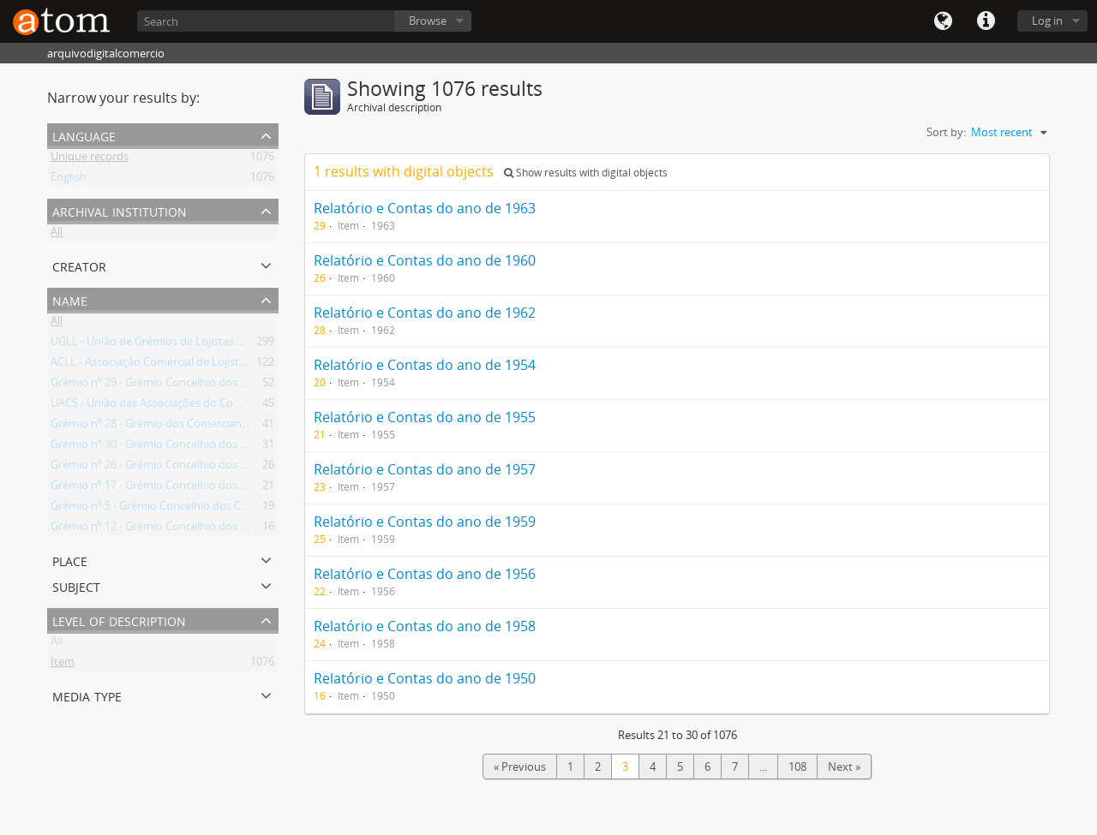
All (57, 234)
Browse (428, 20)
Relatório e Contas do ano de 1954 (425, 364)
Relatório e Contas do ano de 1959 (425, 521)
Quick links (985, 21)
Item (63, 664)
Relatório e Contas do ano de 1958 (425, 626)
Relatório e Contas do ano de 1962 (425, 312)
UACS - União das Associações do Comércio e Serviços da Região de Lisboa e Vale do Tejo (274, 406)
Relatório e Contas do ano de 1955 (425, 417)
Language (942, 21)
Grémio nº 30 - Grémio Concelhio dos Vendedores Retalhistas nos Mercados (243, 447)
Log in (1047, 20)
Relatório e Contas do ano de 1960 (425, 260)
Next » (844, 766)
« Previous (520, 766)
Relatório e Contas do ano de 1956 (425, 573)
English (69, 180)
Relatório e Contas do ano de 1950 (425, 678)
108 (797, 766)
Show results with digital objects (586, 172)
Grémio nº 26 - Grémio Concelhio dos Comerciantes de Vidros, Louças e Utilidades (257, 467)
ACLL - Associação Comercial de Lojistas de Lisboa (176, 365)
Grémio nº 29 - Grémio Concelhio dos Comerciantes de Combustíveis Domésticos (255, 385)
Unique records (90, 159)
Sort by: (946, 132)
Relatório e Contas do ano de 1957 (425, 469)
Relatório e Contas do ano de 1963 (425, 208)
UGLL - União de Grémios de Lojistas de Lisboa (168, 344)
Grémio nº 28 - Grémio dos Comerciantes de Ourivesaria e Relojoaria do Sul (240, 426)
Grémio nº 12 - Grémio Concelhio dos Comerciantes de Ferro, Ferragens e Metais (254, 529)
